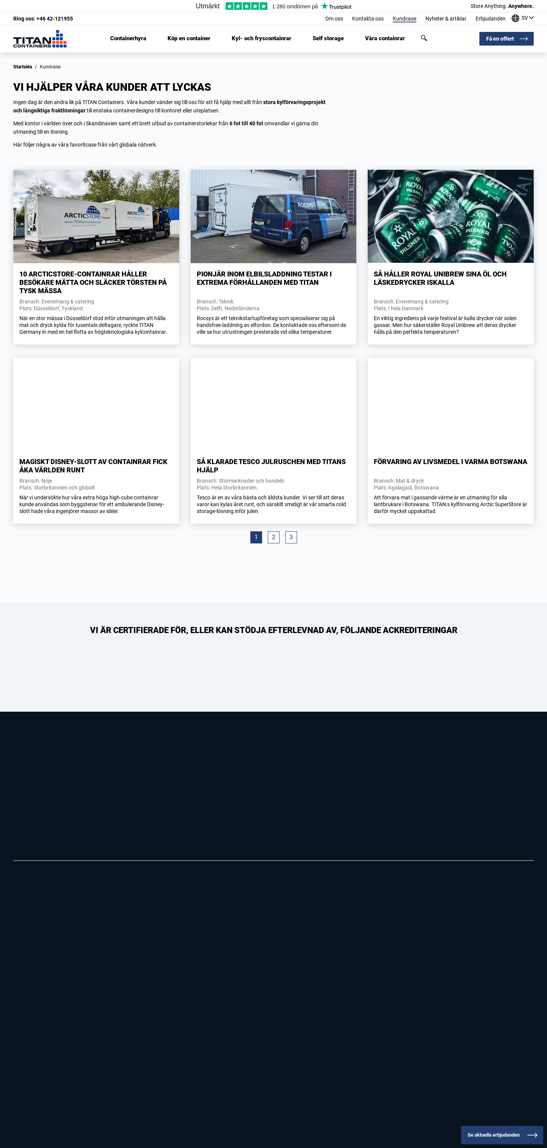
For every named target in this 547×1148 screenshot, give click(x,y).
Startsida (22, 66)
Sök (424, 38)
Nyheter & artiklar (445, 19)
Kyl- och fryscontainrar (261, 38)
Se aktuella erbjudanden (494, 1135)
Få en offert (500, 39)
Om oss (334, 19)
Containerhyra (128, 38)
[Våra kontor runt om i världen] (523, 18)
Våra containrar (385, 38)
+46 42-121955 (43, 19)
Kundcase (404, 19)
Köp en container (189, 38)
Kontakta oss (368, 19)
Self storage (328, 38)
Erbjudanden (491, 19)
